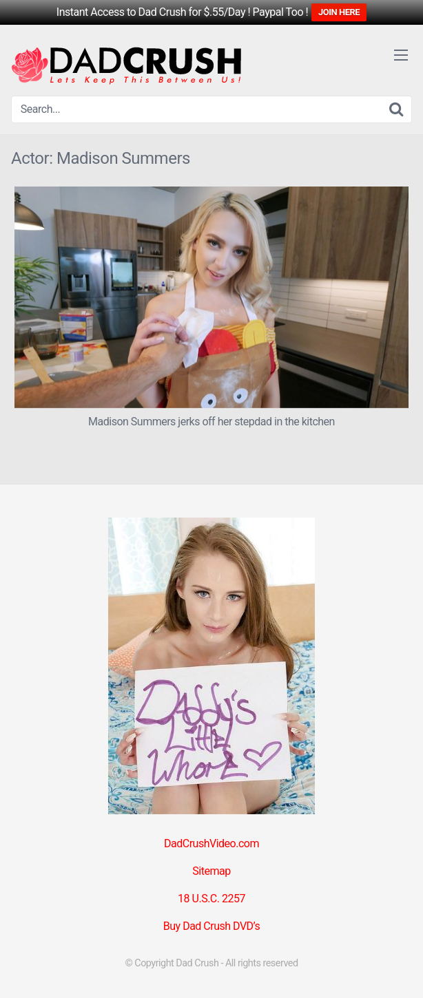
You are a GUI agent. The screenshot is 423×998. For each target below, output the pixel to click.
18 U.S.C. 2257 (211, 898)
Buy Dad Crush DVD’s (211, 926)
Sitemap (211, 871)
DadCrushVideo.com (211, 843)
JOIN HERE (339, 12)
